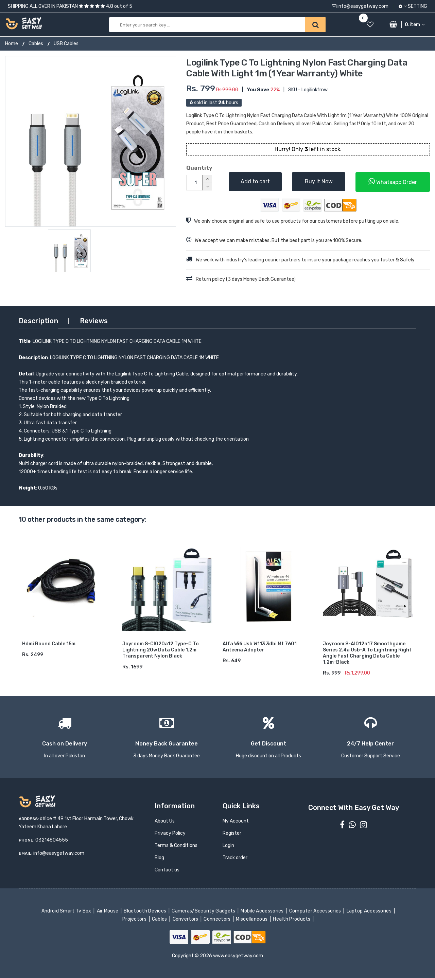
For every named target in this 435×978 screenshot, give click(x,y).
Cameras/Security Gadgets (204, 911)
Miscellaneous (252, 919)
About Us (165, 821)
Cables (36, 44)
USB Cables (66, 44)
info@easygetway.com (360, 6)
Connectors (218, 919)
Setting (413, 6)
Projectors (135, 919)
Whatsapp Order (392, 181)
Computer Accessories (315, 911)
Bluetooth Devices (146, 911)
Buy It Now (319, 181)
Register (232, 833)
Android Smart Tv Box (66, 911)
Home (11, 44)
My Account (236, 821)
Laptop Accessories (369, 911)
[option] (90, 141)
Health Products (292, 919)
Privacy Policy (170, 833)
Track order (235, 858)
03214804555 (51, 840)
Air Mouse (108, 911)
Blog (159, 858)
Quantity (199, 168)
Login (228, 845)
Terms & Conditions (176, 845)
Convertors (186, 919)
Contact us (167, 870)
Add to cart (255, 181)
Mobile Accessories (263, 911)
